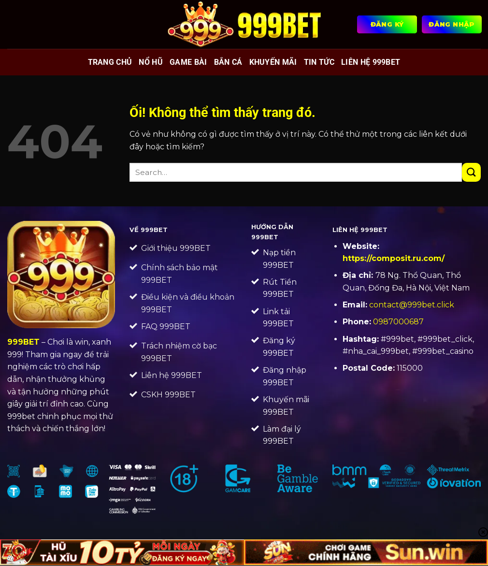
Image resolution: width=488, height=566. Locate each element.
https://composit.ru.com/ (394, 258)
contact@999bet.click (411, 304)
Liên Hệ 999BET (370, 62)
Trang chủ (110, 62)
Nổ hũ (151, 62)
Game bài (188, 62)
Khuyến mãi (273, 62)
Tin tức (319, 62)
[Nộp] (471, 172)
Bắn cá (228, 62)
